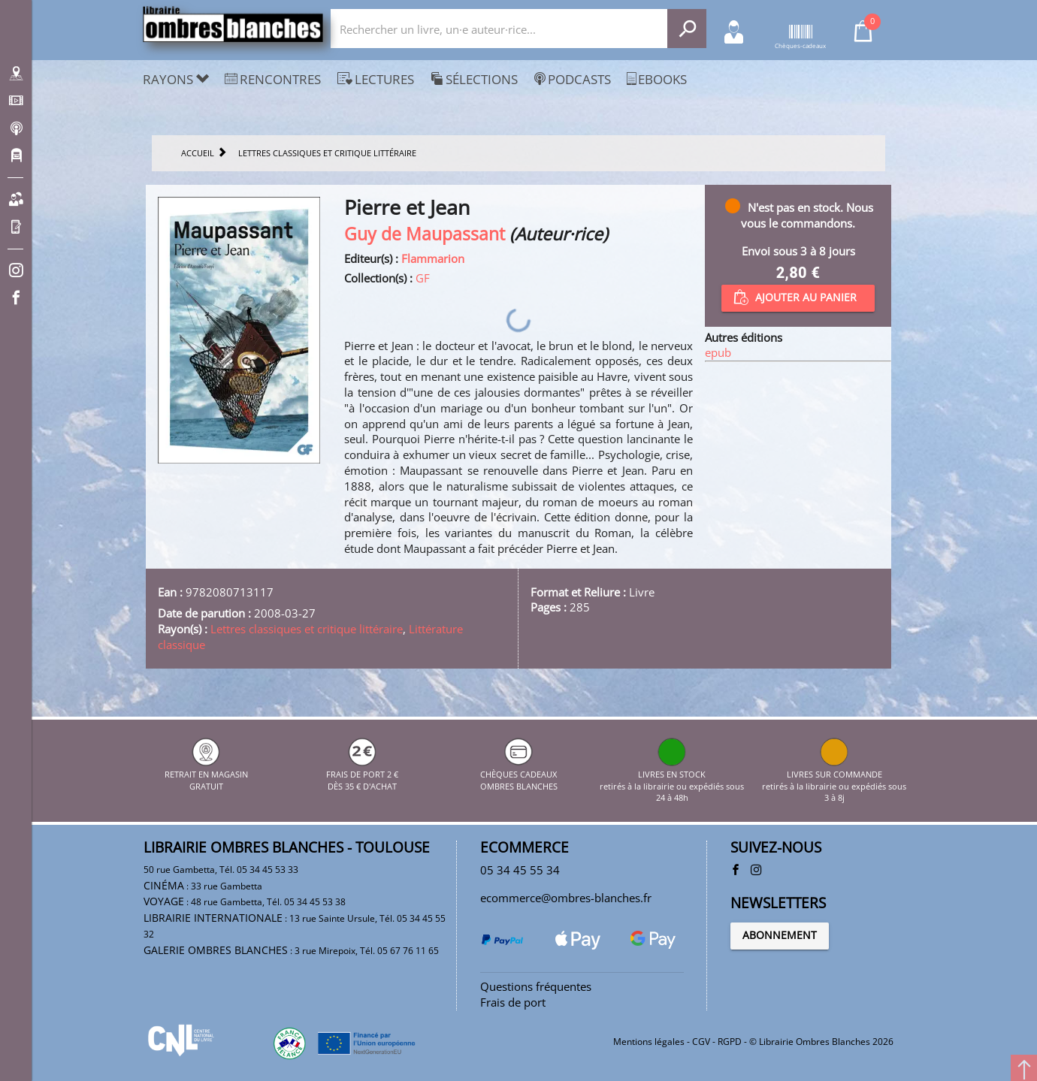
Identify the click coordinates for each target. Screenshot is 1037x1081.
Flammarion (432, 258)
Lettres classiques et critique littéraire (306, 628)
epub (718, 352)
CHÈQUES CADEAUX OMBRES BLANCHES (519, 774)
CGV (701, 1041)
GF (423, 277)
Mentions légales (649, 1041)
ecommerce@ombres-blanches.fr (566, 897)
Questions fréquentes (535, 986)
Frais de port (513, 1002)
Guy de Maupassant (424, 234)
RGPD (730, 1041)
